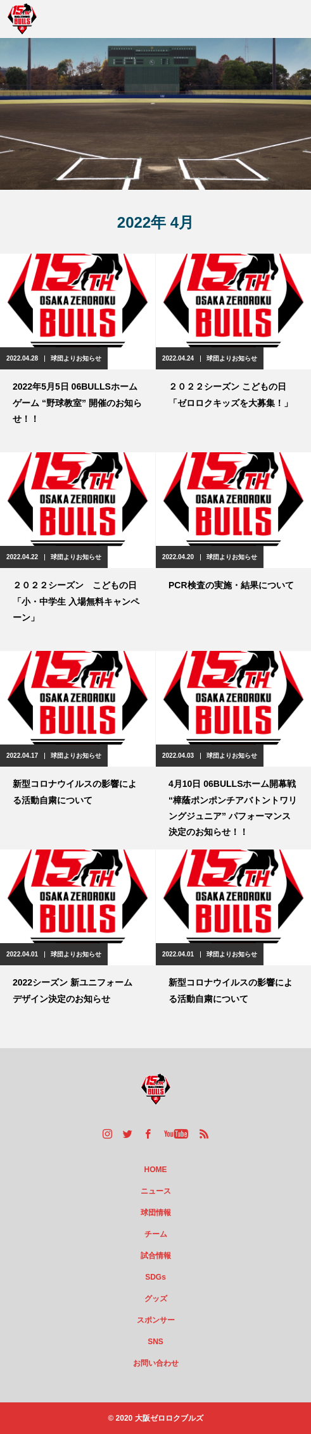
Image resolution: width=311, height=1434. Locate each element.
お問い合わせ (156, 1363)
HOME (155, 1169)
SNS (155, 1341)
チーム (155, 1234)
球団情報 (156, 1212)
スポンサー (156, 1320)
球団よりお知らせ (76, 358)
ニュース (156, 1191)
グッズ (155, 1298)
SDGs (155, 1277)
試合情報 (156, 1255)
